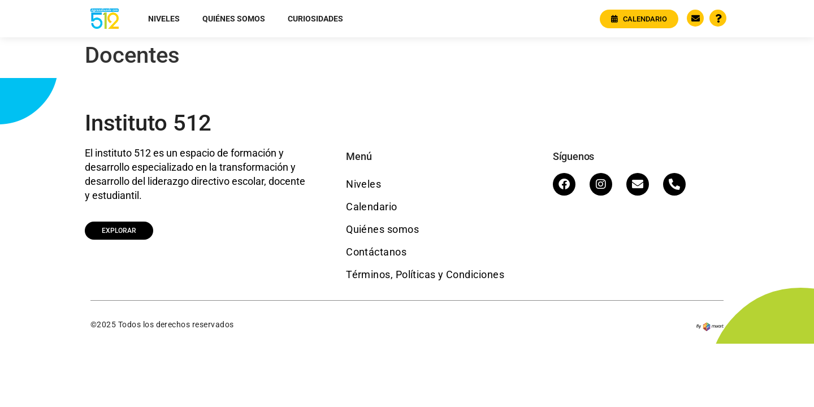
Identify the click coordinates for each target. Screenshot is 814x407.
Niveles (164, 18)
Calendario (371, 207)
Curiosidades (315, 18)
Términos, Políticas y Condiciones (425, 274)
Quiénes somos (233, 18)
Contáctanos (376, 252)
